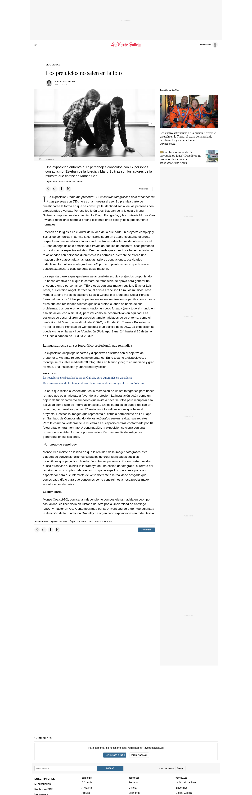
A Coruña (87, 782)
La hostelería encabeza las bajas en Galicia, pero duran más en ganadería (87, 377)
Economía (134, 792)
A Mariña (87, 787)
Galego (180, 768)
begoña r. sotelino (65, 82)
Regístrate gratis (114, 755)
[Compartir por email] (55, 189)
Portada (133, 782)
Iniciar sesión (139, 755)
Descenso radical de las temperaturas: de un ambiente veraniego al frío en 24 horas (93, 383)
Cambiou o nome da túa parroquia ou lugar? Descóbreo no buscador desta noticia (180, 155)
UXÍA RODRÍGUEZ (167, 144)
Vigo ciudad (56, 521)
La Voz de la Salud (186, 782)
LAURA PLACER (180, 163)
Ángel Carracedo (78, 521)
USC (65, 521)
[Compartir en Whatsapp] (48, 189)
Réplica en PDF (43, 789)
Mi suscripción (42, 783)
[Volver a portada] (126, 44)
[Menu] (36, 44)
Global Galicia (184, 792)
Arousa (86, 792)
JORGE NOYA (165, 163)
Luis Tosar (107, 521)
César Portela (94, 521)
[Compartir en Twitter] (68, 189)
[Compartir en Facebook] (61, 189)
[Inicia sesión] (209, 44)
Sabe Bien (182, 787)
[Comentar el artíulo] (144, 189)
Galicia (132, 787)
